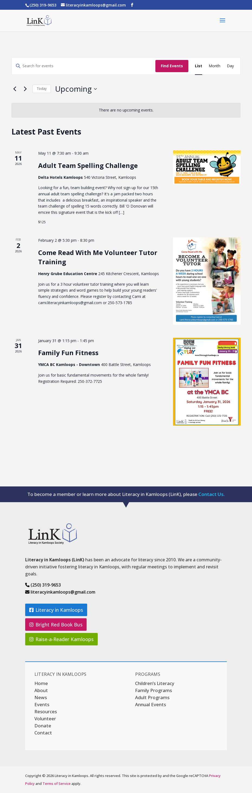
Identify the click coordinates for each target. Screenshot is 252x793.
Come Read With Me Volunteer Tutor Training (97, 257)
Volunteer (45, 718)
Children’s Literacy (154, 683)
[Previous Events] (14, 89)
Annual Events (150, 704)
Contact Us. (211, 494)
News (40, 697)
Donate (42, 725)
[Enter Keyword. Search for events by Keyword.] (83, 66)
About (41, 690)
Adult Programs (152, 697)
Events (41, 704)
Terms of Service (56, 783)
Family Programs (153, 690)
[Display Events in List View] (198, 66)
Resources (45, 711)
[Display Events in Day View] (230, 66)
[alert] (126, 110)
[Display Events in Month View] (214, 66)
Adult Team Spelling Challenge (88, 165)
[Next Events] (25, 89)
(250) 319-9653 (43, 585)
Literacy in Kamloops (59, 610)
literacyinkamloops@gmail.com (60, 592)
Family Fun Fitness (68, 352)
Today (42, 88)
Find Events (172, 65)
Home (41, 683)
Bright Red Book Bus (59, 624)
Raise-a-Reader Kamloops (64, 639)
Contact (43, 733)
